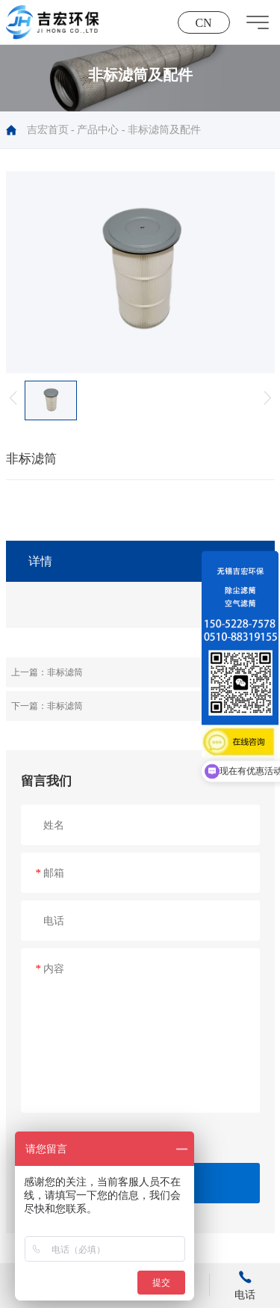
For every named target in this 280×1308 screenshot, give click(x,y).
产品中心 (98, 129)
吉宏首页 (48, 129)
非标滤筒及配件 (164, 129)
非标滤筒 (65, 672)
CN (203, 22)
